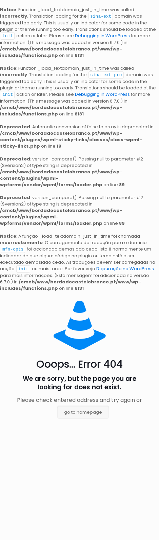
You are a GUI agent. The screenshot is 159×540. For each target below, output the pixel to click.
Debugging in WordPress (102, 35)
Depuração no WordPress (125, 267)
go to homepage (83, 410)
